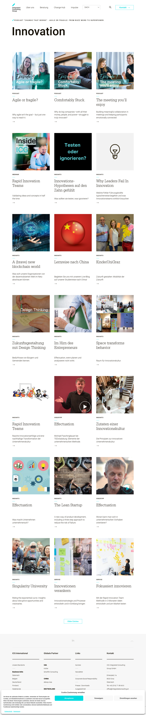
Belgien (14, 679)
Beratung (44, 7)
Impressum (16, 711)
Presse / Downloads (82, 686)
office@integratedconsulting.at (118, 689)
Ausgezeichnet (80, 689)
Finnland (15, 686)
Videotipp (58, 417)
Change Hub (59, 7)
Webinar (15, 174)
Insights (57, 174)
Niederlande (16, 689)
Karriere (78, 665)
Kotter (46, 668)
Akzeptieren (69, 698)
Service (57, 579)
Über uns (30, 7)
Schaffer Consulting (51, 672)
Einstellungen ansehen (128, 698)
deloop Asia (48, 682)
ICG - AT (16, 8)
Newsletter (79, 672)
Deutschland (16, 682)
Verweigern (98, 698)
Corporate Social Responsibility (86, 679)
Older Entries (73, 621)
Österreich (16, 675)
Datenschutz (8, 711)
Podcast (15, 93)
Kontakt (124, 7)
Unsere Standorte (18, 665)
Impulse (74, 7)
